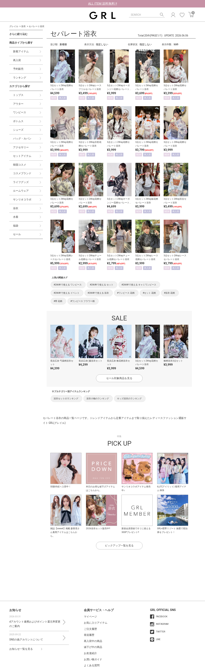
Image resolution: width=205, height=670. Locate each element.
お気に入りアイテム (95, 622)
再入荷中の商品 (93, 641)
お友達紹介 (90, 653)
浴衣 (23, 26)
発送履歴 (89, 634)
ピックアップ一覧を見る (119, 545)
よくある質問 (92, 665)
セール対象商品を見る (119, 378)
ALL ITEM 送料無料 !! (102, 3)
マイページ (90, 616)
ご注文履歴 (90, 628)
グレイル (13, 26)
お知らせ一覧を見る (21, 648)
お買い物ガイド (93, 659)
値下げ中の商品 (93, 647)
